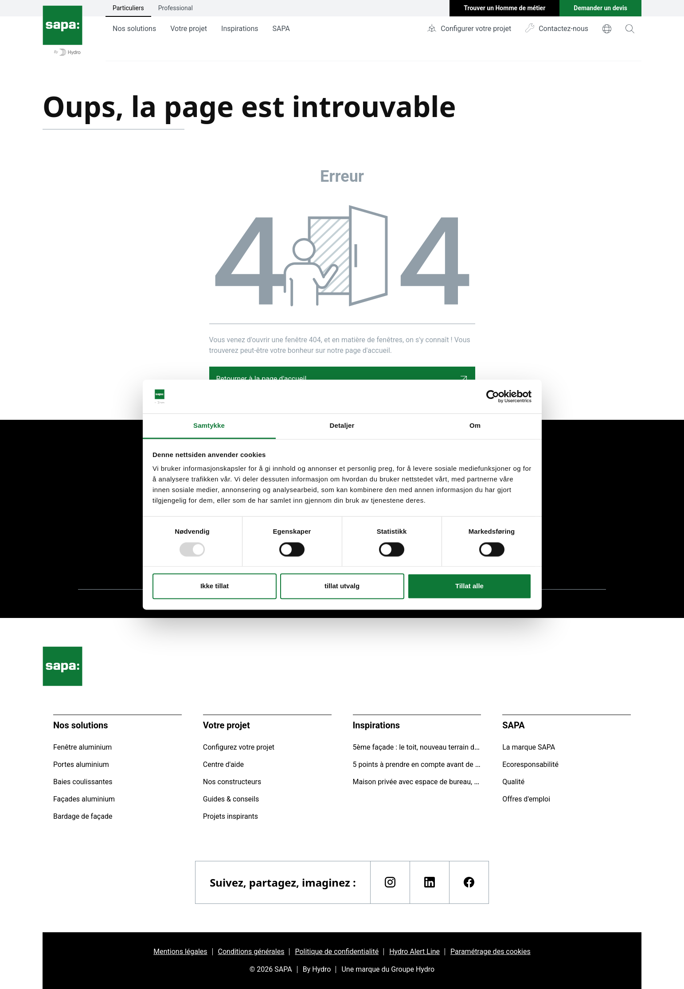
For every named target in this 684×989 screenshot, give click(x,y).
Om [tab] (475, 426)
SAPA (281, 28)
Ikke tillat (214, 586)
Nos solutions (134, 28)
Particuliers (128, 8)
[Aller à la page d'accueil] (62, 30)
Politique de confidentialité (337, 951)
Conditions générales (251, 951)
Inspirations (239, 28)
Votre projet (188, 28)
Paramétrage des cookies (490, 951)
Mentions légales (180, 951)
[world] (606, 28)
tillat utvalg (342, 586)
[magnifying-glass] (629, 28)
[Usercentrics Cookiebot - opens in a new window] (493, 396)
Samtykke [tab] (209, 426)
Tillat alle (469, 586)
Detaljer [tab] (342, 426)
